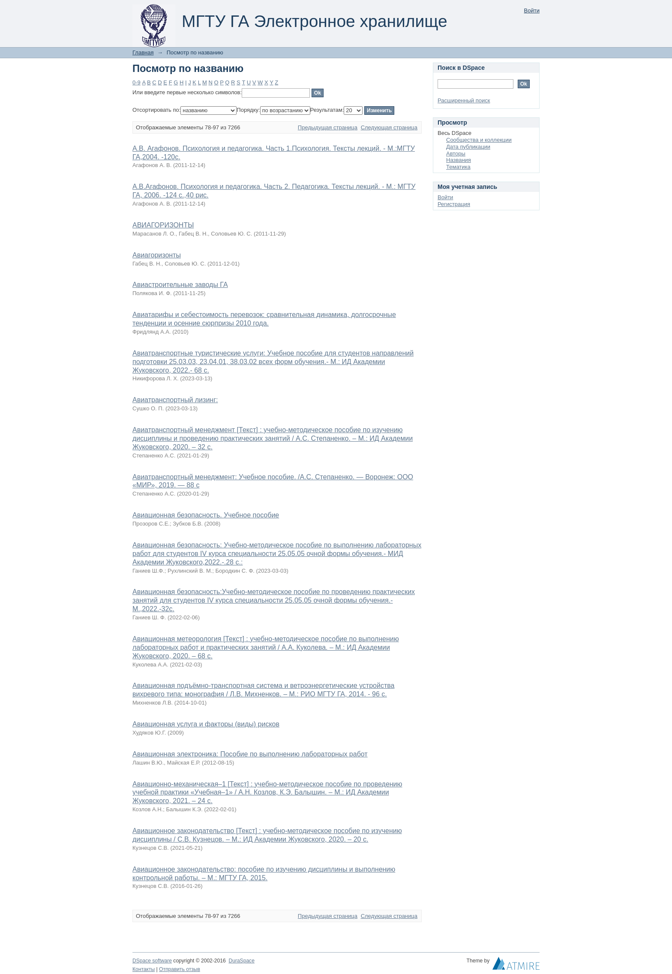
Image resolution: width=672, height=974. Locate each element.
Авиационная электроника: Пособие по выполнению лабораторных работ (250, 754)
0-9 (136, 82)
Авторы (455, 153)
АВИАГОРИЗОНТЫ (163, 225)
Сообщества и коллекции (479, 140)
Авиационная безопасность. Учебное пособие (205, 515)
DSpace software (152, 961)
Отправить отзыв (179, 969)
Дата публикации (468, 146)
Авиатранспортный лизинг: (175, 399)
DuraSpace (241, 961)
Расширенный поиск (464, 100)
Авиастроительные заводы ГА (180, 284)
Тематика (458, 167)
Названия (458, 160)
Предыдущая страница (327, 127)
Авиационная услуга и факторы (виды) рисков (205, 724)
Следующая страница (389, 127)
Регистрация (454, 204)
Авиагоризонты (156, 255)
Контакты (143, 969)
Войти (532, 10)
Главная (142, 52)
